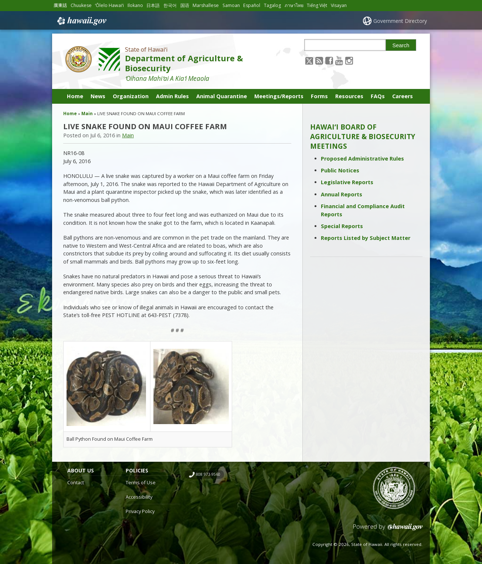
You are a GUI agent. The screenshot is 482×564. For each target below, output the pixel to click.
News (98, 96)
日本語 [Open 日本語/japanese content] (153, 5)
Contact (75, 482)
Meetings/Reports (278, 96)
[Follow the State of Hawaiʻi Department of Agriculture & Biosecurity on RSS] (319, 60)
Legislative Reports (347, 182)
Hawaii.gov (81, 21)
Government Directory (400, 20)
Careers (402, 96)
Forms (319, 96)
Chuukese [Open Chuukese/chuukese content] (81, 5)
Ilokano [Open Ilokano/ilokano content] (135, 5)
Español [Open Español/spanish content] (251, 5)
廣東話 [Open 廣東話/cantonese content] (60, 5)
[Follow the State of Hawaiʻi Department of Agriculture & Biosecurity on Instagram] (349, 60)
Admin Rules (172, 96)
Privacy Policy (140, 511)
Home (75, 96)
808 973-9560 (208, 474)
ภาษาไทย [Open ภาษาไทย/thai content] (294, 5)
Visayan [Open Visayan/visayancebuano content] (339, 5)
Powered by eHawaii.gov (387, 530)
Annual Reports (341, 194)
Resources (349, 96)
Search (401, 45)
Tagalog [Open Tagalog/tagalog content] (272, 5)
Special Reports (342, 226)
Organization (131, 96)
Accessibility (139, 496)
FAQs (378, 96)
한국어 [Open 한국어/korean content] (170, 5)
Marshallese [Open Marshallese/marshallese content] (206, 5)
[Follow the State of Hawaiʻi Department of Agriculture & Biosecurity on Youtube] (339, 60)
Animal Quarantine (221, 96)
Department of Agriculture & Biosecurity (184, 63)
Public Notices (340, 170)
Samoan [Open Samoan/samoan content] (231, 5)
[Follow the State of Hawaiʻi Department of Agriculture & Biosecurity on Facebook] (329, 60)
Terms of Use (141, 482)
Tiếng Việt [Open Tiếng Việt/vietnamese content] (317, 5)
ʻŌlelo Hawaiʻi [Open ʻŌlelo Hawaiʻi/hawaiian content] (109, 5)
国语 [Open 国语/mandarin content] (184, 5)
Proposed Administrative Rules (362, 158)
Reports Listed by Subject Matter (365, 237)
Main (87, 113)
